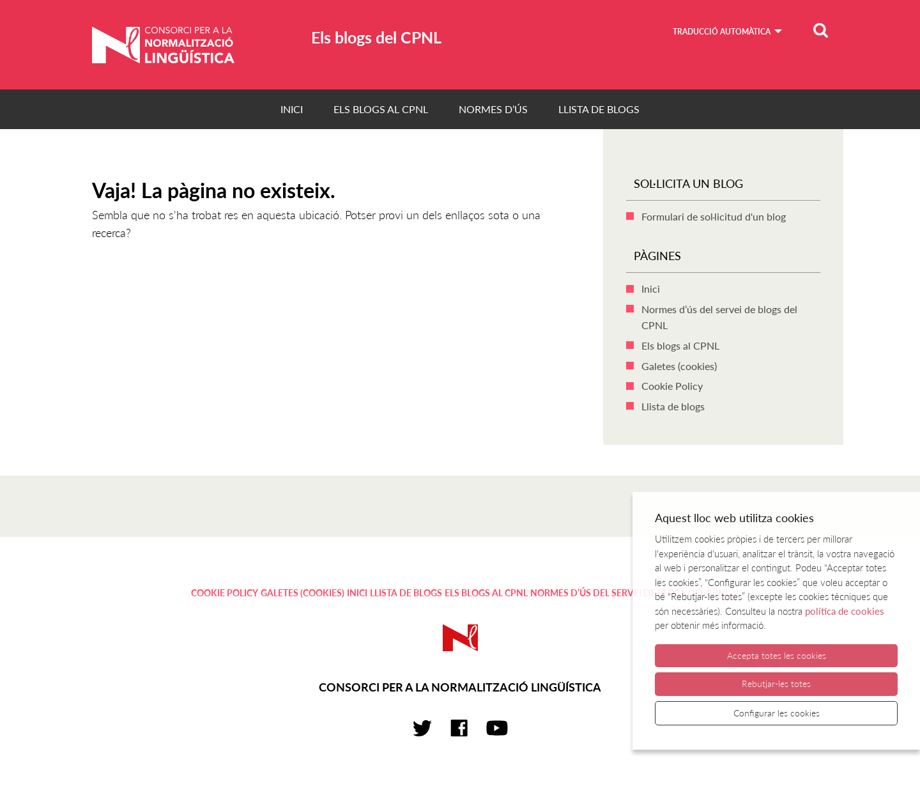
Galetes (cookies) (679, 366)
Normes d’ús (493, 109)
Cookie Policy (672, 386)
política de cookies (844, 611)
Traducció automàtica (721, 31)
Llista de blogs (599, 109)
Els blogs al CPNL (381, 109)
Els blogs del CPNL (376, 37)
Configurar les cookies (776, 712)
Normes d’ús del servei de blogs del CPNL (630, 592)
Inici (291, 109)
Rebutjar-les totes (776, 683)
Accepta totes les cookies (776, 655)
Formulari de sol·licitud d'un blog (713, 216)
